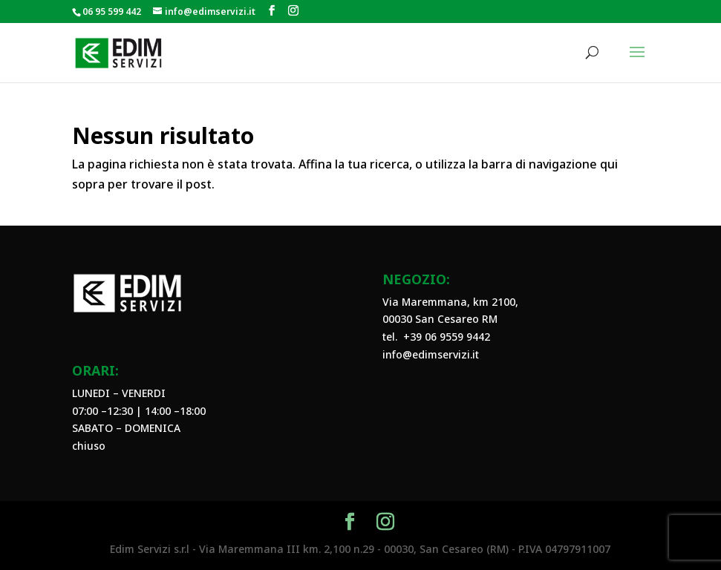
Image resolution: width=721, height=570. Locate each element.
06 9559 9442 (457, 337)
